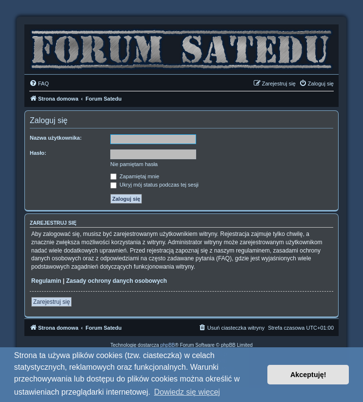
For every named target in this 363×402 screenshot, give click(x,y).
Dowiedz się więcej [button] (187, 392)
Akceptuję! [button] (308, 375)
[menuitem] (39, 83)
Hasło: (38, 153)
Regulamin (46, 280)
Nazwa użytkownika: (55, 138)
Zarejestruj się (51, 301)
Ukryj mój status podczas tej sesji (154, 185)
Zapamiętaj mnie (134, 176)
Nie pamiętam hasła (134, 164)
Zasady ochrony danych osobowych (116, 280)
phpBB (168, 345)
